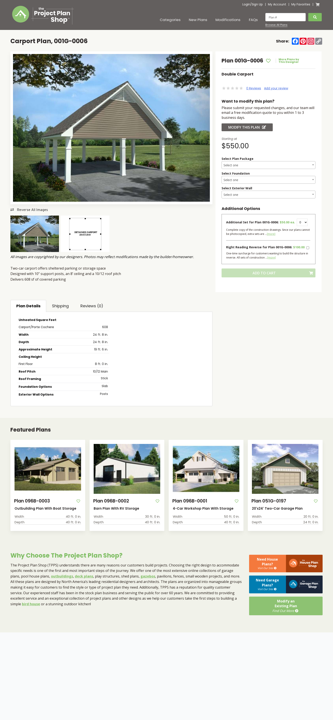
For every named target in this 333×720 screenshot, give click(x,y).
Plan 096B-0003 (32, 501)
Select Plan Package (237, 159)
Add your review (276, 88)
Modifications (227, 19)
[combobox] (268, 165)
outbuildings (62, 576)
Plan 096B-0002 (111, 501)
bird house (31, 604)
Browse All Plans (276, 25)
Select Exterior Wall (237, 188)
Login (246, 4)
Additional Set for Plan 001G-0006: (260, 222)
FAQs (253, 19)
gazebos (147, 576)
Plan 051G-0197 (268, 501)
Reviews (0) (91, 306)
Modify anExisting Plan (285, 606)
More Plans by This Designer (289, 60)
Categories (170, 19)
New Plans (198, 19)
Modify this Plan (247, 127)
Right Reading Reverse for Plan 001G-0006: (265, 247)
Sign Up (257, 4)
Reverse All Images (29, 210)
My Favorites (300, 4)
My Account (277, 4)
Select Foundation (236, 173)
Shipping (60, 306)
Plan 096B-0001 (189, 501)
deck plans (84, 576)
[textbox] (268, 165)
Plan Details (28, 306)
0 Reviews (253, 88)
